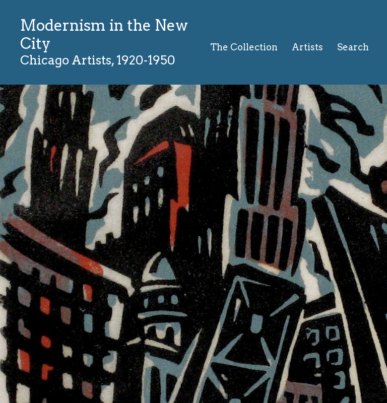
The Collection (244, 47)
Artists (307, 47)
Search (353, 47)
